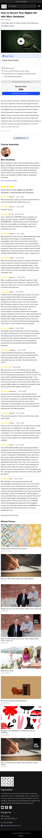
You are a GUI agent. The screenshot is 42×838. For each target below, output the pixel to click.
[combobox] (22, 6)
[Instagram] (10, 807)
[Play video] (21, 41)
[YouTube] (2, 807)
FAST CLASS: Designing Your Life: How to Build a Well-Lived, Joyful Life (20, 640)
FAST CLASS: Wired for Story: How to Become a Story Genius (19, 764)
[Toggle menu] (39, 6)
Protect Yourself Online (10, 60)
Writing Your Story (7, 671)
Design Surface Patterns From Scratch (14, 548)
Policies (21, 836)
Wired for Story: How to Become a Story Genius (17, 579)
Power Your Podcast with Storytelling (13, 701)
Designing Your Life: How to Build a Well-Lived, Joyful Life (21, 609)
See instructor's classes (9, 180)
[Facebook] (6, 807)
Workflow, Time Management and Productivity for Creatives (18, 732)
